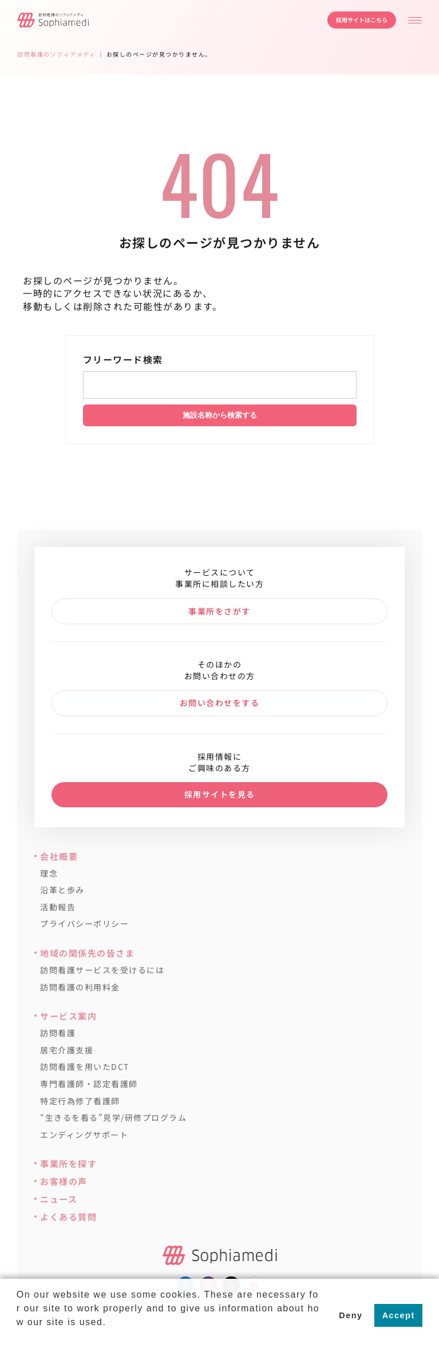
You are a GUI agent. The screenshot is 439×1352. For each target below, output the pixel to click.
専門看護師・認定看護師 (89, 1084)
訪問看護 (58, 1033)
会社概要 (59, 856)
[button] (18, 1337)
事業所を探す (68, 1163)
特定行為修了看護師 (80, 1101)
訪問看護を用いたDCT (84, 1066)
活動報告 (58, 907)
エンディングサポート (84, 1134)
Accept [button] (398, 1315)
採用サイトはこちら (361, 19)
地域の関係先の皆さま (87, 953)
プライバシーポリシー (84, 923)
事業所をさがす (219, 611)
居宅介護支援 (66, 1050)
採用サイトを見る (219, 794)
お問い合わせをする (220, 702)
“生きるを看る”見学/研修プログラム (113, 1117)
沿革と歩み (62, 890)
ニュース (58, 1199)
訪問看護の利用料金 (80, 987)
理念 (49, 873)
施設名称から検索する (220, 415)
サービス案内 (68, 1016)
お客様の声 (64, 1181)
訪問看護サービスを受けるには (102, 970)
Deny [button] (350, 1315)
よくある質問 (68, 1217)
